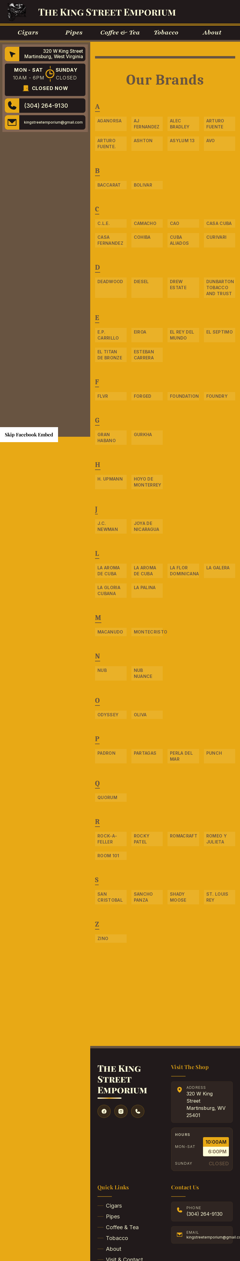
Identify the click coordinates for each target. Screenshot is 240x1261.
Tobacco (112, 1238)
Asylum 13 (182, 140)
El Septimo (219, 331)
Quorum (107, 797)
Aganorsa (109, 120)
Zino (102, 938)
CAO (174, 223)
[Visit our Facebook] (104, 1111)
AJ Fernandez (147, 123)
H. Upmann (110, 478)
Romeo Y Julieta (216, 838)
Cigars (109, 1206)
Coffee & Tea (118, 1227)
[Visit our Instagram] (121, 1111)
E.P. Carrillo (108, 334)
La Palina (145, 587)
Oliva (140, 714)
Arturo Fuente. (106, 143)
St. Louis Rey (217, 897)
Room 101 (108, 855)
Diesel (141, 281)
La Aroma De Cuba (145, 570)
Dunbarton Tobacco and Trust (220, 287)
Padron (106, 753)
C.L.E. (103, 223)
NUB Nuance (143, 673)
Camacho (145, 223)
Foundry (217, 396)
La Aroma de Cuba (108, 570)
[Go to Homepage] (17, 12)
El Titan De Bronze (109, 354)
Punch (214, 753)
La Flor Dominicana (184, 570)
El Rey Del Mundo (182, 334)
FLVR (102, 396)
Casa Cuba (219, 223)
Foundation (184, 396)
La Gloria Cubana (108, 590)
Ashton (143, 140)
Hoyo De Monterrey (148, 481)
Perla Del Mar (181, 756)
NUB (102, 670)
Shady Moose (178, 897)
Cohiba (142, 237)
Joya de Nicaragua (146, 526)
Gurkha (143, 434)
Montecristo (148, 631)
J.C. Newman (107, 526)
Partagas (145, 753)
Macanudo (110, 631)
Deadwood (110, 281)
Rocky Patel (142, 838)
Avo (210, 140)
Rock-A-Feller (107, 838)
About (109, 1249)
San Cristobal (110, 897)
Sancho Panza (143, 897)
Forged (143, 396)
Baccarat (109, 184)
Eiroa (140, 331)
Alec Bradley (179, 123)
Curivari (216, 237)
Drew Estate (178, 284)
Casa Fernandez (110, 240)
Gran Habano (106, 437)
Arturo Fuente (215, 123)
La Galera (218, 567)
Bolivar (143, 184)
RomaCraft (183, 835)
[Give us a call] (137, 1111)
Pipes (108, 1216)
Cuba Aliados (179, 240)
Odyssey (107, 714)
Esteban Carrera (144, 354)
